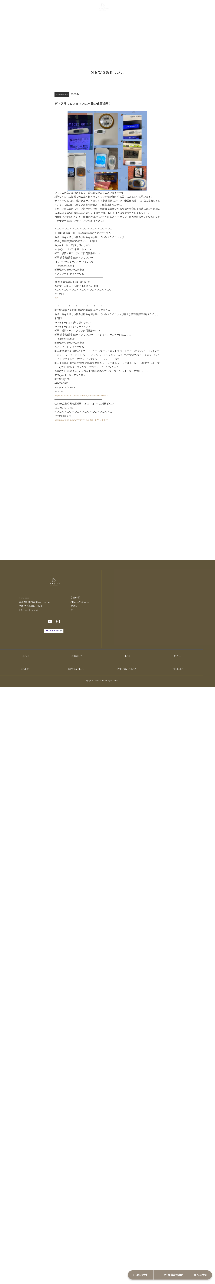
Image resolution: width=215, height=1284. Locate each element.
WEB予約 (199, 1274)
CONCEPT (61, 8)
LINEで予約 (135, 1274)
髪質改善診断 (170, 1274)
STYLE (83, 8)
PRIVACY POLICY (126, 669)
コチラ (58, 298)
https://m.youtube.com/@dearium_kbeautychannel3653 (81, 395)
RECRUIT (154, 8)
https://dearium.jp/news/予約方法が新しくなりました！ (82, 420)
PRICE (74, 8)
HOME (25, 656)
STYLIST (122, 8)
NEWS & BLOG (138, 8)
